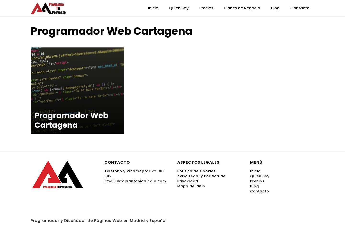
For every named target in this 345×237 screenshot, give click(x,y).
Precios (206, 8)
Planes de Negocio (242, 8)
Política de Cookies (196, 171)
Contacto (300, 8)
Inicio (153, 8)
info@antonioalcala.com (141, 181)
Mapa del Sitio (191, 186)
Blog (275, 8)
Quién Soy (179, 8)
